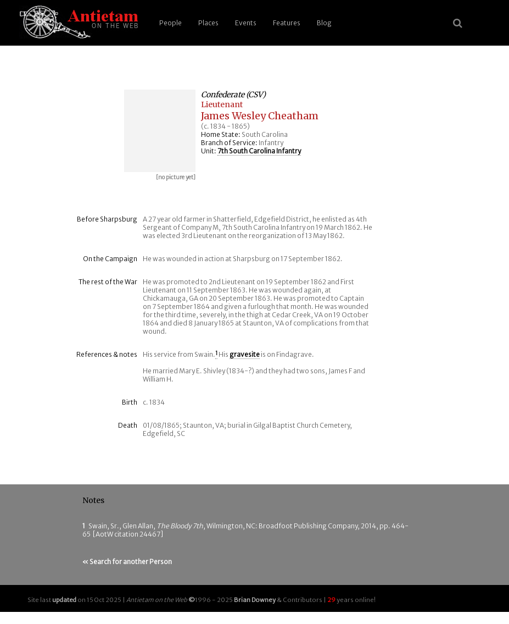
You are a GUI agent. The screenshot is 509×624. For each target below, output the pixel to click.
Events (245, 23)
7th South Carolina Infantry (259, 151)
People (170, 23)
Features (286, 23)
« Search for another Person (127, 561)
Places (208, 23)
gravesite (245, 354)
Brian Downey (255, 600)
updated (64, 600)
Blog (324, 23)
